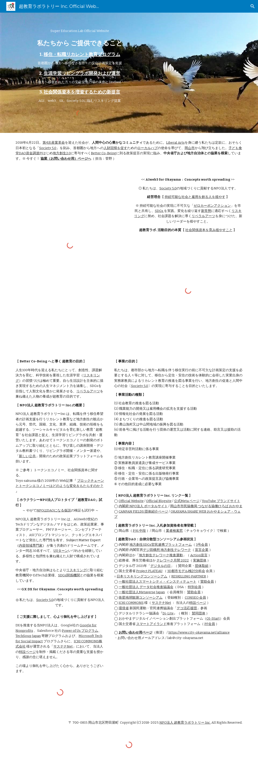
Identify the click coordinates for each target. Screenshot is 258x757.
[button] (252, 6)
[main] (80, 66)
